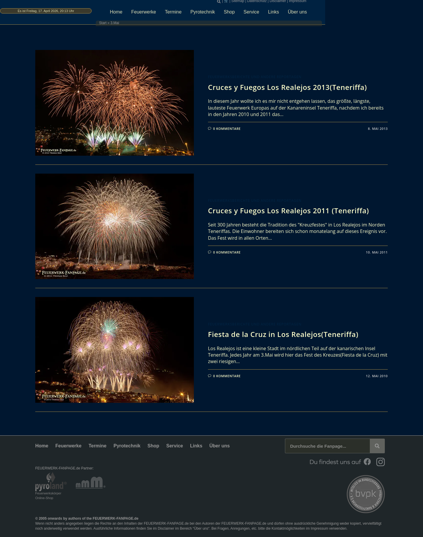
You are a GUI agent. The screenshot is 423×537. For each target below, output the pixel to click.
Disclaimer (332, 3)
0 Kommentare (227, 128)
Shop (282, 13)
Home (169, 13)
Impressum (351, 3)
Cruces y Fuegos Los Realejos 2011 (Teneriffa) (288, 210)
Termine (226, 13)
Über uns (350, 13)
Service (304, 13)
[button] (273, 3)
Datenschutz (311, 3)
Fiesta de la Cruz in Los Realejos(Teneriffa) (283, 334)
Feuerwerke (196, 13)
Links (326, 13)
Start (146, 25)
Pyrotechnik (255, 13)
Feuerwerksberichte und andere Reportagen (254, 76)
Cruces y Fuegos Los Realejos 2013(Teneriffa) (287, 87)
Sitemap (291, 3)
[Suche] (377, 446)
